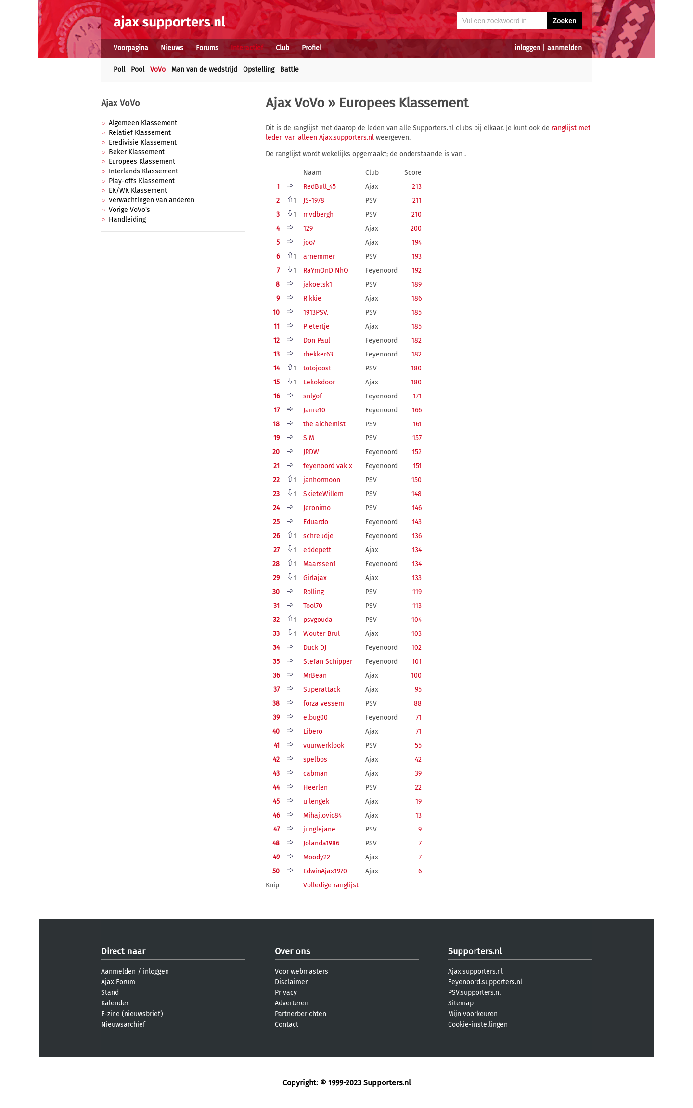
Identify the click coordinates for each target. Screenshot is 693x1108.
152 (417, 452)
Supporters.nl (475, 951)
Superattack (321, 690)
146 (417, 508)
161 (417, 424)
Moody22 (316, 857)
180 (416, 368)
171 (417, 396)
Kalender (114, 1003)
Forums (207, 48)
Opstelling (258, 70)
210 (416, 215)
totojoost (317, 368)
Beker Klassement (137, 152)
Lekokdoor (319, 382)
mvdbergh (318, 215)
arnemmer (319, 256)
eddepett (317, 550)
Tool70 (312, 606)
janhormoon (321, 480)
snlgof (312, 396)
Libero (312, 731)
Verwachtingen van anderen (151, 200)
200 (416, 228)
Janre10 (314, 410)
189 (416, 284)
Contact (286, 1024)
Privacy (286, 993)
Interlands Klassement (143, 171)
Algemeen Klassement (143, 123)
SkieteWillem (323, 494)
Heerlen (315, 787)
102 (416, 648)
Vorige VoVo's (129, 210)
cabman (315, 773)
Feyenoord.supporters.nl (485, 982)
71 (419, 717)
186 (416, 298)
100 (416, 676)
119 (417, 592)
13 (418, 815)
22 (418, 787)
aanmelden (564, 48)
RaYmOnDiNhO (325, 270)
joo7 (309, 242)
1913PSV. (315, 312)
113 (417, 606)
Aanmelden (118, 971)
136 (417, 536)
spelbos (315, 759)
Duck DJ (314, 648)
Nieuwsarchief (123, 1024)
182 (416, 340)
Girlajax (315, 578)
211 (417, 201)
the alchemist (324, 424)
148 (416, 494)
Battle (289, 70)
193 (417, 256)
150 (416, 480)
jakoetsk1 (317, 284)
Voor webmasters (301, 971)
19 (418, 801)
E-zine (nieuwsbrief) (132, 1014)
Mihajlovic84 (322, 815)
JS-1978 (313, 201)
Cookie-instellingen (478, 1024)
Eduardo (315, 522)
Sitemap (461, 1003)
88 (418, 703)
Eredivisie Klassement (143, 142)
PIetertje (316, 326)
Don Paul (316, 340)
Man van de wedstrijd (204, 70)
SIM (308, 438)
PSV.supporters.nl (474, 993)
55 (418, 745)
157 (417, 438)
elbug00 (315, 717)
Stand (110, 993)
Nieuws (172, 48)
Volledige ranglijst (331, 885)
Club (282, 48)
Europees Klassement (142, 162)
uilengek (316, 801)
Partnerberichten (300, 1014)
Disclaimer (291, 982)
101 (417, 662)
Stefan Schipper (327, 662)
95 (418, 690)
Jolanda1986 (321, 843)
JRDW (311, 452)
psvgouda (318, 620)
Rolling (313, 592)
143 (417, 522)
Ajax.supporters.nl (475, 971)
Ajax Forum (118, 982)
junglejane (319, 829)
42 (418, 759)
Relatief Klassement (140, 133)
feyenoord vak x (327, 466)
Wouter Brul (321, 634)
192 (417, 270)
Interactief (247, 48)
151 (417, 466)
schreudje (318, 536)
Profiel (311, 48)
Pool (137, 70)
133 (417, 578)
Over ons (292, 951)
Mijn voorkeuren (473, 1014)
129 (308, 228)
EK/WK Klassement (138, 190)
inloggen (527, 48)
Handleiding (127, 219)
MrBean (315, 676)
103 (416, 634)
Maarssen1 (319, 564)
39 (418, 773)
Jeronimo (317, 508)
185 (416, 312)
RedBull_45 (319, 187)
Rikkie (312, 298)
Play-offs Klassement (142, 181)
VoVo (158, 70)
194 (417, 242)
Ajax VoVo (120, 103)
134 (417, 550)
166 (417, 410)
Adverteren (291, 1003)
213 (417, 187)
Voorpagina (131, 48)
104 (416, 620)
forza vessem (323, 703)
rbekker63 (318, 354)
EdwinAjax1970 (325, 871)
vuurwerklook (323, 745)
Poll (119, 70)
